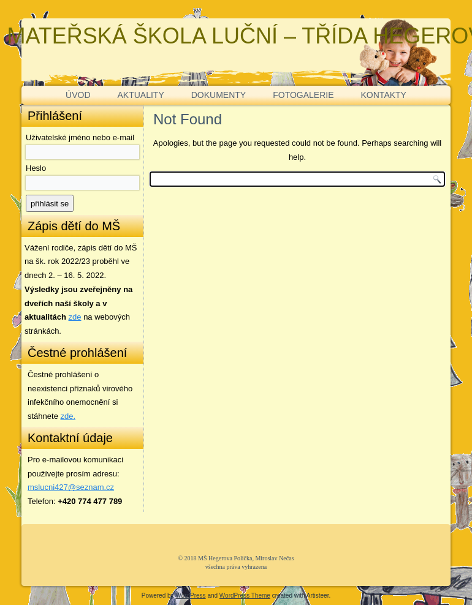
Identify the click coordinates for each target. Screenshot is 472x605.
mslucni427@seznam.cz (71, 487)
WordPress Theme (244, 595)
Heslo (36, 168)
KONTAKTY (383, 95)
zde (75, 316)
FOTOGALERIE (303, 95)
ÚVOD (78, 95)
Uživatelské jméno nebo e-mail (80, 137)
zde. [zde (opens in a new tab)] (68, 416)
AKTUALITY (141, 95)
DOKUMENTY (218, 95)
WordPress (190, 595)
